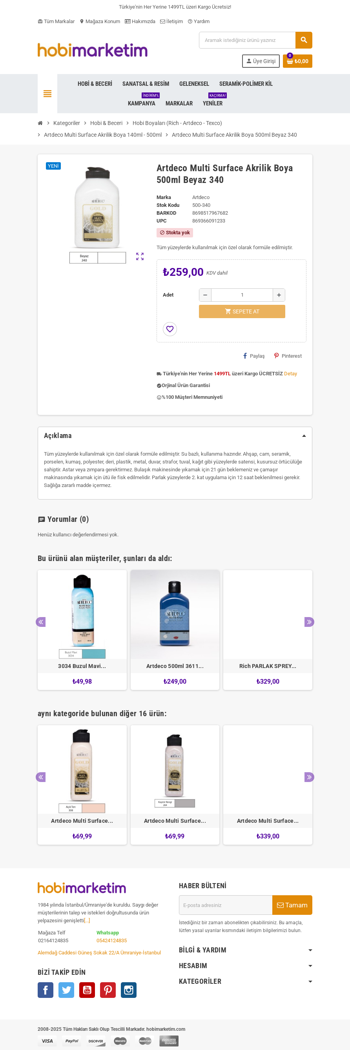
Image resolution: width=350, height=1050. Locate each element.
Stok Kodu (168, 205)
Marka (164, 197)
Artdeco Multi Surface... (82, 821)
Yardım (199, 21)
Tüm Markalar (56, 21)
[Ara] (255, 40)
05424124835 (112, 940)
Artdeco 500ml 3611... (175, 666)
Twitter (66, 990)
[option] (82, 630)
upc (162, 221)
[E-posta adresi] (225, 905)
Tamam (292, 905)
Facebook (45, 990)
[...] (87, 920)
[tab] (175, 435)
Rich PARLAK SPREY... (268, 666)
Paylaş (254, 356)
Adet (168, 295)
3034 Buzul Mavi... (82, 666)
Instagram (129, 990)
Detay (290, 374)
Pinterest (288, 356)
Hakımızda (140, 21)
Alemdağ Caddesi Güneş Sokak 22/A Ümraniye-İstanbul (99, 953)
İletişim (171, 21)
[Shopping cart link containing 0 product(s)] (297, 61)
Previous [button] (41, 622)
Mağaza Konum (99, 21)
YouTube (87, 990)
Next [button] (309, 622)
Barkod (166, 213)
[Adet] (242, 295)
